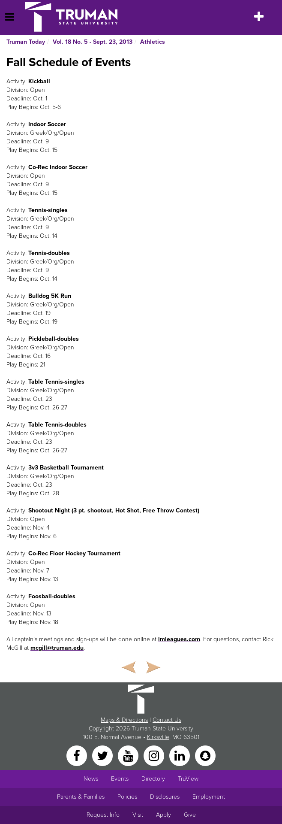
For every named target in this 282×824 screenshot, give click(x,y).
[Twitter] (103, 755)
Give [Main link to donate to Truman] (190, 814)
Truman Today (25, 41)
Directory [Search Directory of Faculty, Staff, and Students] (153, 778)
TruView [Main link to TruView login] (188, 778)
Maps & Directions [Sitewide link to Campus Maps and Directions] (124, 720)
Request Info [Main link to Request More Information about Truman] (103, 814)
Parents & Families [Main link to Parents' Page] (81, 796)
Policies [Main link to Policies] (127, 796)
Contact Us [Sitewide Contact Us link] (167, 720)
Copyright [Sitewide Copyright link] (101, 728)
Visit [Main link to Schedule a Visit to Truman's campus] (137, 814)
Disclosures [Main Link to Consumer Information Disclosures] (165, 796)
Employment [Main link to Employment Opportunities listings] (208, 796)
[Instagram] (155, 755)
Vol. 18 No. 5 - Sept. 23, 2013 (92, 41)
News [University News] (91, 778)
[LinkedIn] (180, 755)
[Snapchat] (205, 755)
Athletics (152, 41)
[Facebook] (77, 755)
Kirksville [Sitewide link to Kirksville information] (158, 737)
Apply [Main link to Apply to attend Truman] (163, 814)
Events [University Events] (120, 778)
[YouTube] (129, 755)
